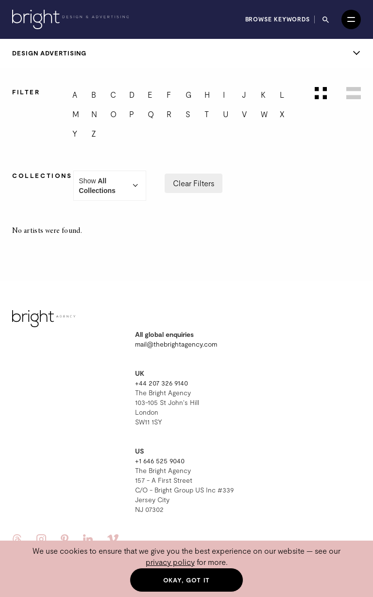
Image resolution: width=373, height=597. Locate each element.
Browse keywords (277, 19)
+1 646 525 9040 (160, 461)
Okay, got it (186, 580)
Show (110, 185)
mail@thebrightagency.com (176, 344)
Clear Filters (193, 183)
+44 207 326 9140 (161, 383)
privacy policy (170, 561)
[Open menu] (351, 19)
